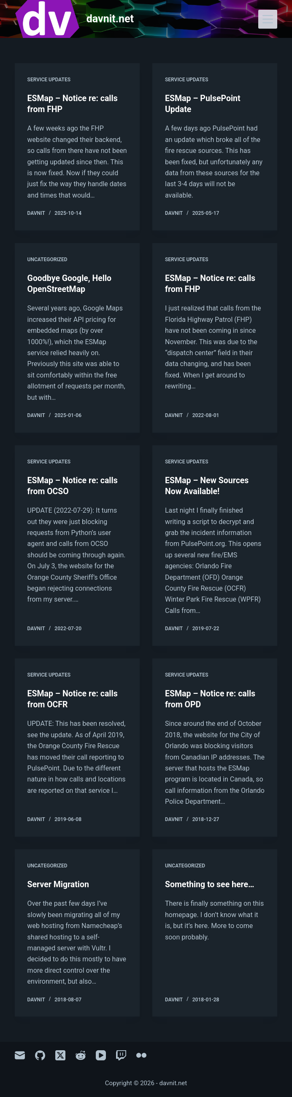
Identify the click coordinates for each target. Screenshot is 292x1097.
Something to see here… (211, 883)
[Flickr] (141, 1054)
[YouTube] (101, 1054)
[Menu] (267, 19)
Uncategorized (47, 259)
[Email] (20, 1054)
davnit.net (110, 19)
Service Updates (48, 80)
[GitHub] (40, 1054)
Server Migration (59, 883)
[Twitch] (121, 1054)
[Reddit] (81, 1054)
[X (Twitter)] (60, 1054)
